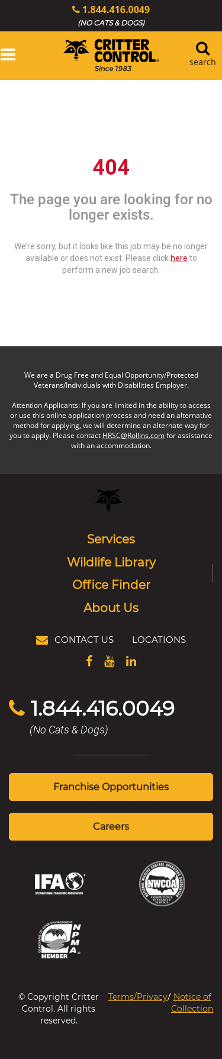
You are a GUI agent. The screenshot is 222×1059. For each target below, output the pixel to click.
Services (111, 538)
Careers (111, 826)
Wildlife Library (111, 561)
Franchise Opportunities (111, 786)
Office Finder (111, 584)
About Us (111, 607)
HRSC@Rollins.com (133, 435)
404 (111, 167)
